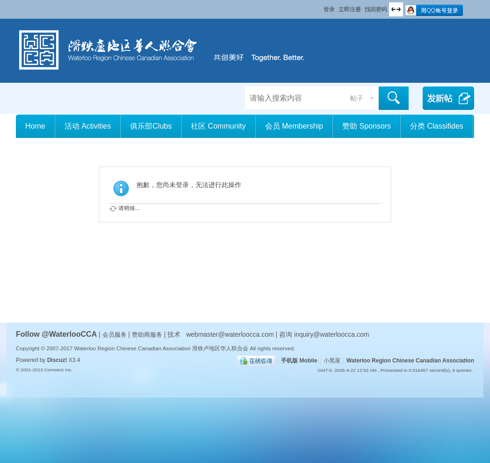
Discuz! (57, 360)
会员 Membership (294, 126)
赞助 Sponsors (366, 126)
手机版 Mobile (299, 360)
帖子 (356, 98)
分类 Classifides (436, 126)
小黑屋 (332, 360)
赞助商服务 (147, 334)
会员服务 (115, 334)
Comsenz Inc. (58, 369)
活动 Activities (88, 126)
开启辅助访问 (319, 6)
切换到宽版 (396, 9)
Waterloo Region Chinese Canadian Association (410, 360)
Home (35, 126)
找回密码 (376, 9)
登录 (329, 9)
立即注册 (350, 9)
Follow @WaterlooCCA (56, 334)
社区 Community (218, 126)
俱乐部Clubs (151, 126)
